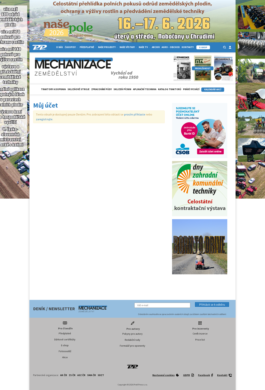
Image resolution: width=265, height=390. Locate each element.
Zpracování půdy (101, 89)
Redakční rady (132, 339)
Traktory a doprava (53, 89)
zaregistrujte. (44, 119)
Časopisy (71, 47)
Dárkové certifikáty (64, 339)
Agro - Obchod (171, 47)
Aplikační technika (144, 89)
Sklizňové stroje (78, 89)
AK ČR (63, 375)
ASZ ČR (81, 375)
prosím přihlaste (134, 114)
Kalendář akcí (212, 89)
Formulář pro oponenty (132, 345)
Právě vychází (191, 89)
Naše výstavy (128, 47)
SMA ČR (91, 375)
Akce (65, 357)
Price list (200, 339)
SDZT (101, 375)
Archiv (156, 47)
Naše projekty (108, 47)
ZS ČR (72, 375)
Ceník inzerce (200, 333)
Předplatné (88, 47)
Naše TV (144, 47)
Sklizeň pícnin (122, 89)
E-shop (65, 345)
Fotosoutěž (65, 351)
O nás (59, 47)
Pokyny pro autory (132, 333)
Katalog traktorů (169, 89)
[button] (212, 304)
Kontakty (188, 47)
